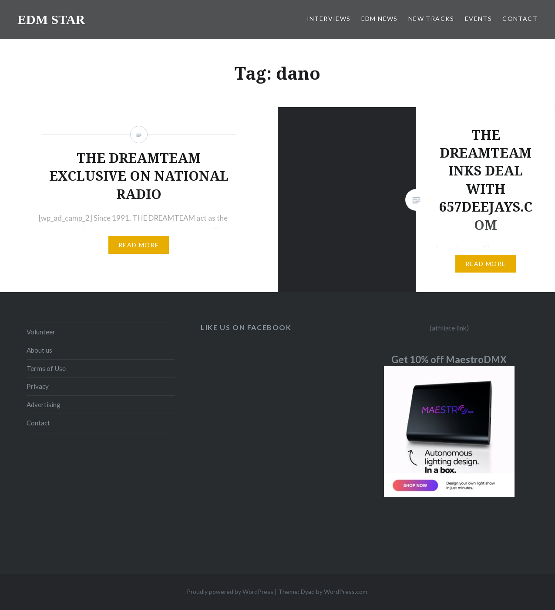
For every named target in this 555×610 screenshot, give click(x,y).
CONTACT (520, 18)
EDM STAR (51, 19)
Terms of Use (46, 368)
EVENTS (478, 18)
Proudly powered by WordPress (230, 591)
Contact (38, 423)
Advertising (44, 404)
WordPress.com (345, 591)
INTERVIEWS (329, 18)
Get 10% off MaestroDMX (449, 359)
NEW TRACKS (431, 18)
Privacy (38, 386)
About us (39, 350)
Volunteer (41, 332)
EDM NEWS (379, 18)
